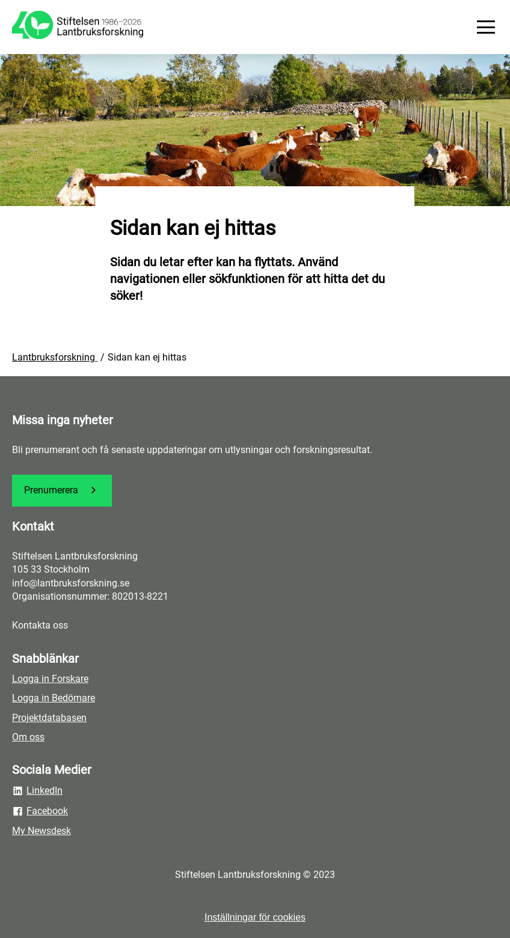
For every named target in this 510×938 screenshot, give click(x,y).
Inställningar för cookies (255, 917)
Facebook (40, 811)
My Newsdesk (41, 830)
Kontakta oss (40, 625)
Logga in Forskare (50, 678)
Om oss (28, 737)
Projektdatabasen (49, 717)
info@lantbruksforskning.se (70, 583)
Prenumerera (62, 490)
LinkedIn (37, 791)
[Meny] (486, 27)
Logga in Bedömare (53, 698)
